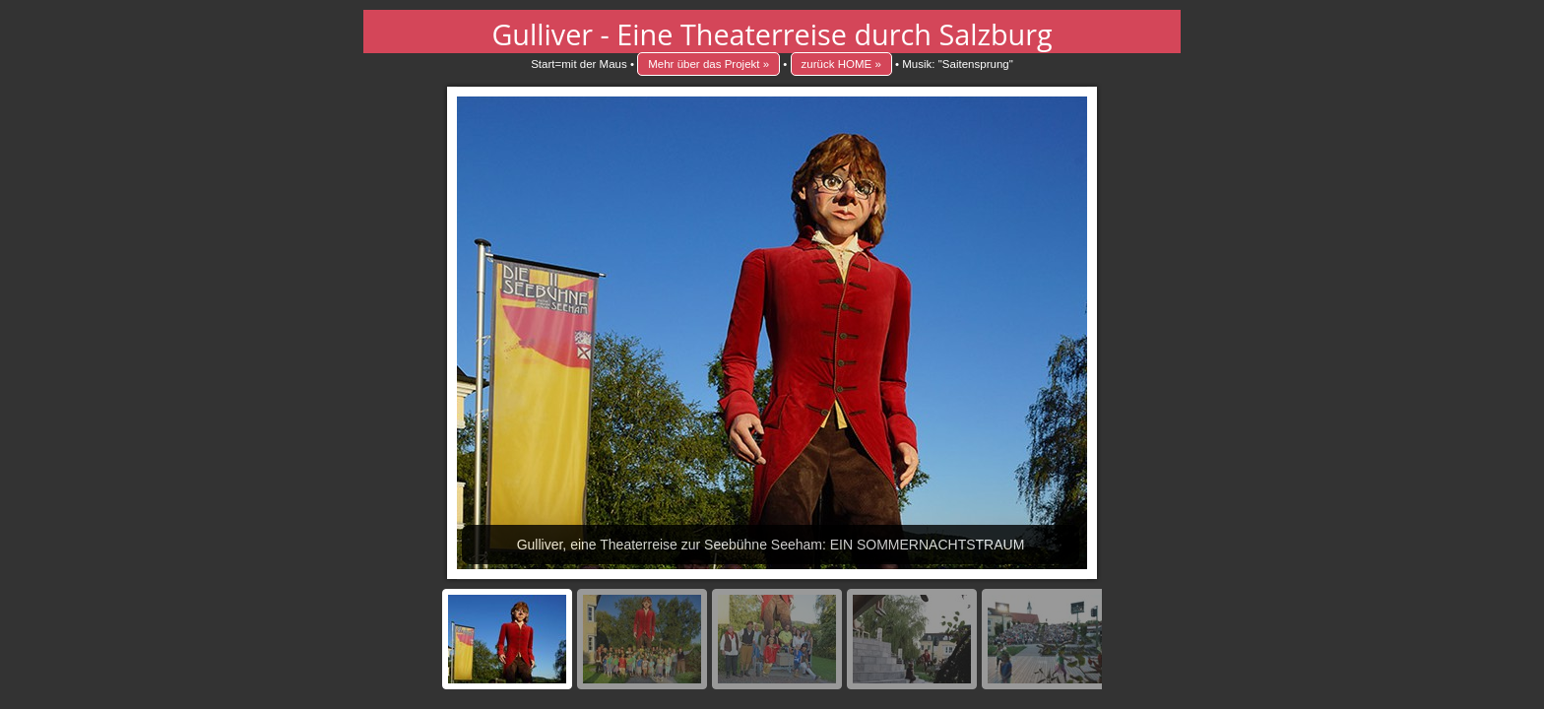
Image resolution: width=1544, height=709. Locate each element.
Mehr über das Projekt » (708, 64)
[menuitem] (507, 639)
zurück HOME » (841, 64)
